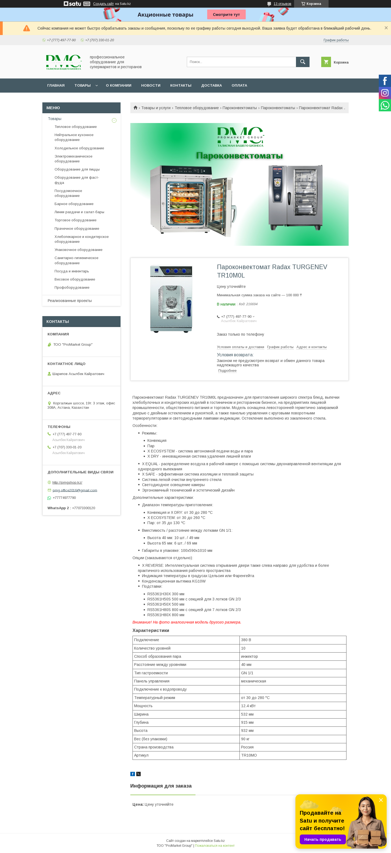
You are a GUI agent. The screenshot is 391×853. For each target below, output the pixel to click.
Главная (56, 85)
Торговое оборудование (75, 220)
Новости (150, 85)
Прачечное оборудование (77, 228)
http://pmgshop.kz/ (67, 482)
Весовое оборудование (75, 279)
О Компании (118, 85)
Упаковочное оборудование (78, 250)
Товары (82, 85)
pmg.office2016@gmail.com (75, 490)
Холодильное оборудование (79, 148)
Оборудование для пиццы (77, 169)
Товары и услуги (156, 108)
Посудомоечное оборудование (68, 193)
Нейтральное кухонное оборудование (74, 137)
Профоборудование (72, 287)
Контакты (180, 85)
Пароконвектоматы (240, 108)
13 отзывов (282, 4)
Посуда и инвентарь (72, 271)
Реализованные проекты (70, 300)
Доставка (211, 85)
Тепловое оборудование (197, 108)
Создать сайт (103, 4)
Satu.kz (219, 841)
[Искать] (303, 62)
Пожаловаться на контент (215, 846)
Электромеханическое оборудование (73, 158)
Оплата (239, 85)
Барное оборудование (74, 204)
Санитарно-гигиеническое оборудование (76, 260)
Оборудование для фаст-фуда (77, 179)
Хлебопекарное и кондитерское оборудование (82, 239)
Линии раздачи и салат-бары (79, 212)
